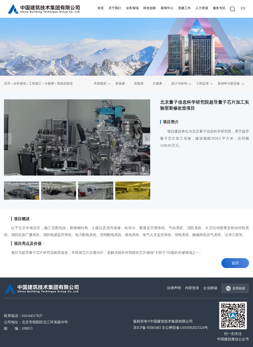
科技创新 (149, 8)
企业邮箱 (210, 288)
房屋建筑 (100, 83)
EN (243, 8)
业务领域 (132, 8)
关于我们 (115, 8)
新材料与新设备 (229, 83)
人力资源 (201, 8)
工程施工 (35, 83)
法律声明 (174, 288)
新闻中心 (167, 8)
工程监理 (202, 83)
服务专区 (219, 8)
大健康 (49, 83)
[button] (146, 139)
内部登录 (192, 288)
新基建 (120, 83)
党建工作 (184, 8)
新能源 (138, 83)
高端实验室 (65, 83)
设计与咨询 (179, 83)
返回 (235, 263)
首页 (100, 8)
